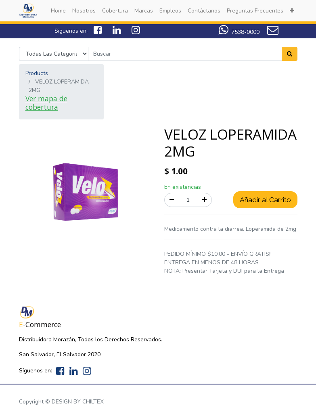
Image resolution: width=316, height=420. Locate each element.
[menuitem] (58, 10)
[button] (292, 10)
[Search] (289, 54)
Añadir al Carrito (265, 200)
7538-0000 (245, 32)
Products (36, 73)
